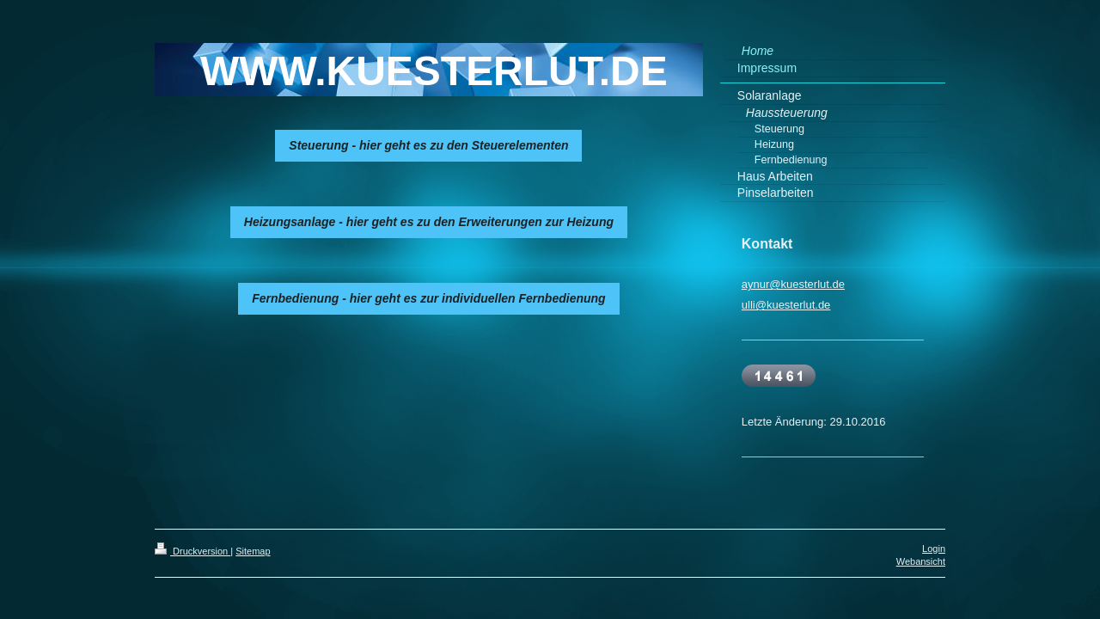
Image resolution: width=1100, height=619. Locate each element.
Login (933, 548)
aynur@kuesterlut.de (793, 284)
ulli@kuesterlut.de (786, 304)
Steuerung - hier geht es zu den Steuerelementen (428, 145)
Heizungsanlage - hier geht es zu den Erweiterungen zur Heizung (429, 222)
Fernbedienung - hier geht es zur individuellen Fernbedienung (428, 298)
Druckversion (192, 551)
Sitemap (252, 551)
